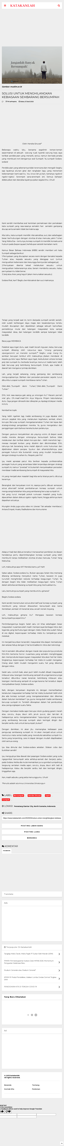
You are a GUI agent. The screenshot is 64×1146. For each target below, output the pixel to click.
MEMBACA (16, 341)
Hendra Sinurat (34, 144)
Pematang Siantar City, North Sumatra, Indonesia (34, 806)
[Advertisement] (32, 27)
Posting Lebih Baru (32, 826)
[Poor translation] (8, 1111)
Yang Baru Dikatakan (15, 997)
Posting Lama (32, 832)
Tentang (35, 1085)
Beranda (32, 838)
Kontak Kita (9, 1089)
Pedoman (36, 1089)
